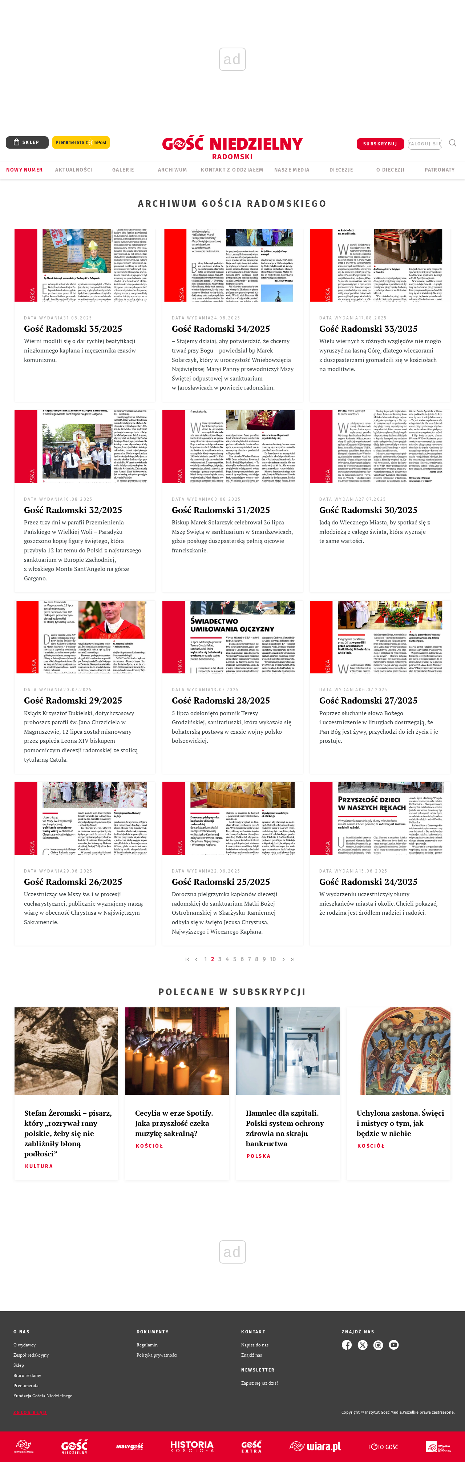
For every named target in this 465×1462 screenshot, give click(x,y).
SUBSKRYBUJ (380, 143)
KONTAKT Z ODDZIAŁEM (232, 170)
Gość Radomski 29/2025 (73, 700)
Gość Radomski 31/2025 (221, 510)
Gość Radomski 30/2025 (368, 510)
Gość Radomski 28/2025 (221, 700)
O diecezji (390, 170)
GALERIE (123, 170)
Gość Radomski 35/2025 (73, 328)
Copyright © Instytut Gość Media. (372, 1412)
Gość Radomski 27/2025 (368, 700)
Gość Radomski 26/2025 (73, 881)
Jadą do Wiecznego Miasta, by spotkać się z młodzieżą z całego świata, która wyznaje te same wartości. (374, 531)
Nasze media (292, 170)
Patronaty (440, 170)
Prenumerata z (81, 142)
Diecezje (341, 170)
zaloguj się (425, 143)
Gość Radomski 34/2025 (221, 328)
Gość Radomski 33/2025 (368, 328)
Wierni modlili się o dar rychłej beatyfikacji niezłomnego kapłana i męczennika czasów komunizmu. (80, 350)
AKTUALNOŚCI (73, 170)
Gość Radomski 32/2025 (73, 510)
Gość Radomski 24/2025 (368, 881)
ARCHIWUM (172, 170)
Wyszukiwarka (452, 143)
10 (273, 959)
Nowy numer (24, 170)
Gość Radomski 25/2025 (221, 881)
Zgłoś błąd (30, 1412)
